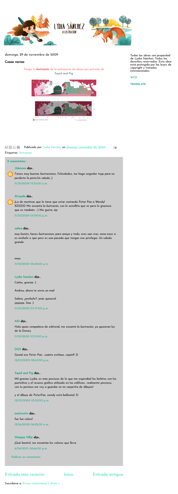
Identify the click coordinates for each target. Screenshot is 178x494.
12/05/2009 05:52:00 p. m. (32, 400)
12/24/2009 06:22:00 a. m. (32, 424)
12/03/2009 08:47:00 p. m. (32, 360)
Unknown (21, 168)
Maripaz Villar (24, 437)
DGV (18, 349)
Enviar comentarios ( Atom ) (40, 483)
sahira (19, 228)
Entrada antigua (108, 475)
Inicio (68, 475)
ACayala (20, 196)
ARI (18, 321)
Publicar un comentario (25, 457)
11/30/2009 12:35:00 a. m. (31, 183)
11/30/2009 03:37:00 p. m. (31, 308)
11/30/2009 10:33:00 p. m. (31, 336)
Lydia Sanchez (24, 277)
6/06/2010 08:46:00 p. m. (31, 448)
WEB (133, 77)
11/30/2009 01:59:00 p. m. (31, 215)
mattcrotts (22, 413)
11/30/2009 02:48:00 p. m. (31, 264)
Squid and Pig (64, 73)
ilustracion (25, 152)
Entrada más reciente (24, 475)
